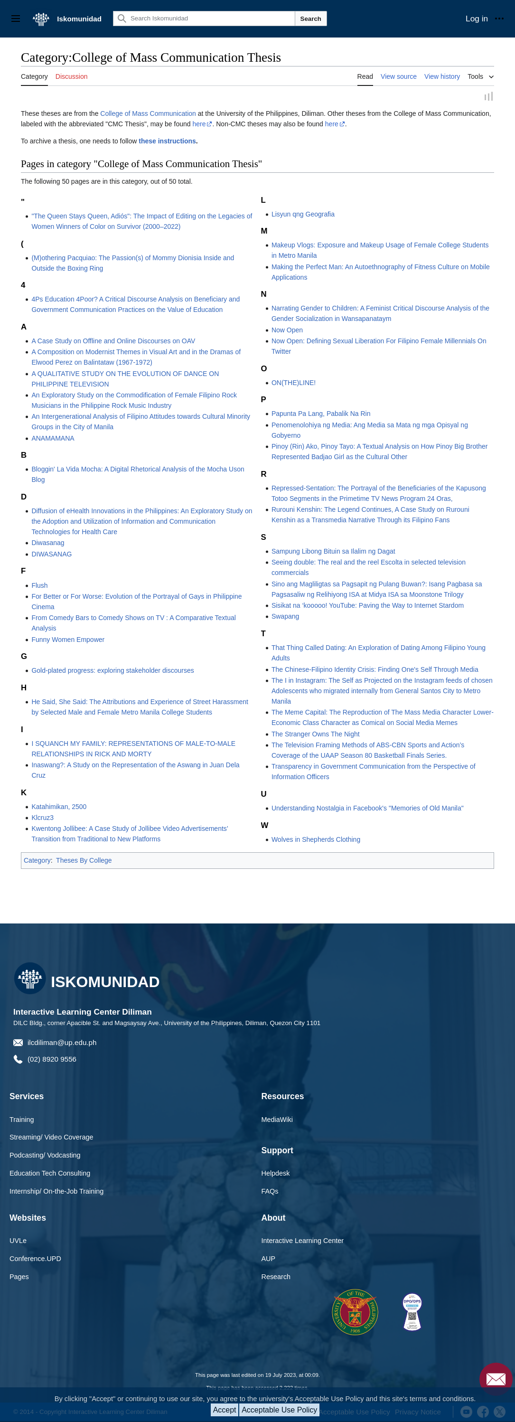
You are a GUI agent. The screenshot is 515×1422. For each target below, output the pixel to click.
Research (276, 1277)
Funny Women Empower (67, 639)
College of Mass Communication (148, 114)
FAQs (270, 1192)
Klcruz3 (42, 818)
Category (37, 861)
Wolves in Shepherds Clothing (316, 839)
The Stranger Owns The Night (316, 734)
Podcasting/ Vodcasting (45, 1155)
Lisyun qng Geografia (303, 214)
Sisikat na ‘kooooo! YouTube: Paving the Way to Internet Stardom (368, 606)
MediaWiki (277, 1119)
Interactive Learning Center (303, 1241)
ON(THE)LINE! (294, 383)
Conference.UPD (35, 1259)
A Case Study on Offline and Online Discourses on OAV (113, 341)
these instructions (167, 141)
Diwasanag (47, 543)
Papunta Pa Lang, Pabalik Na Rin (321, 414)
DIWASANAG (51, 554)
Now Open (287, 330)
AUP (269, 1259)
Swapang (285, 617)
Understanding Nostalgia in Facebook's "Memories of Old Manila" (368, 808)
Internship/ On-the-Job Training (56, 1192)
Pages (19, 1277)
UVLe (18, 1241)
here (199, 124)
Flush (39, 585)
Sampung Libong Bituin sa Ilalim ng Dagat (333, 552)
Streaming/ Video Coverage (51, 1137)
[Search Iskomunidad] (204, 18)
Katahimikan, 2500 (58, 806)
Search (310, 18)
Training (21, 1119)
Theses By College (84, 861)
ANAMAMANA (52, 438)
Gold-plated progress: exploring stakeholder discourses (112, 671)
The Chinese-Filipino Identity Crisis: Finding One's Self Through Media (375, 669)
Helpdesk (276, 1173)
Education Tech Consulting (49, 1173)
